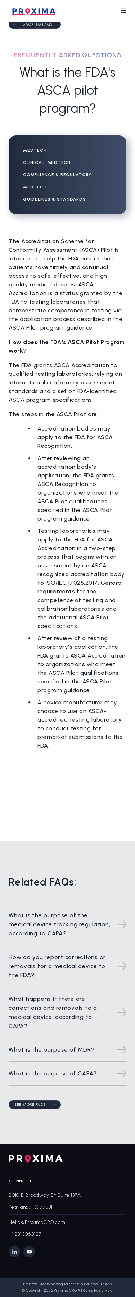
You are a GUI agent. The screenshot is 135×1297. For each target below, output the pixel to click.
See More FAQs (30, 1104)
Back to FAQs (38, 24)
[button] (124, 11)
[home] (32, 11)
